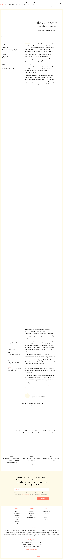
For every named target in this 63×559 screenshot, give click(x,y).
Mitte (7, 532)
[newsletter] (36, 553)
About (22, 542)
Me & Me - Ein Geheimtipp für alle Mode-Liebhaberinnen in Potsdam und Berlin (11, 460)
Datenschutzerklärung (25, 494)
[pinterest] (33, 553)
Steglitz (19, 534)
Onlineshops (46, 513)
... (2, 66)
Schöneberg (7, 534)
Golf (46, 515)
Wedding (48, 534)
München (20, 6)
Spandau (13, 534)
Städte (4, 3)
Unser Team (33, 542)
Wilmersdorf (55, 534)
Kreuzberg (43, 530)
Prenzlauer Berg (36, 532)
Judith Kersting (41, 30)
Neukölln (16, 532)
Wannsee (43, 534)
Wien (24, 6)
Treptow (37, 534)
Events (24, 544)
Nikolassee (23, 532)
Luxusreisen (11, 3)
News (46, 519)
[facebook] (27, 553)
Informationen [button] (31, 539)
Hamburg (8, 6)
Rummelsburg (45, 532)
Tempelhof (25, 534)
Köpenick (49, 530)
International (33, 6)
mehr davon (32, 464)
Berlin (3, 6)
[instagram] (30, 553)
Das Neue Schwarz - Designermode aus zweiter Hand (14, 362)
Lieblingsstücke (46, 511)
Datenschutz (27, 546)
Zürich (27, 6)
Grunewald (36, 530)
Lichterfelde (56, 530)
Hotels (31, 515)
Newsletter (40, 542)
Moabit (12, 532)
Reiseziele (31, 511)
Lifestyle (19, 3)
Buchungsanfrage (31, 517)
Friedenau (21, 530)
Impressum (36, 546)
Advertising (30, 544)
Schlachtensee (53, 532)
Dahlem (15, 530)
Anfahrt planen (7, 61)
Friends (39, 544)
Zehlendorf (31, 536)
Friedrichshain (28, 530)
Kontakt (26, 542)
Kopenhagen (14, 6)
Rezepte (46, 517)
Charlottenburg (8, 530)
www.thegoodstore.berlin (9, 68)
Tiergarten (31, 534)
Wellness (31, 513)
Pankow (29, 532)
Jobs (35, 544)
